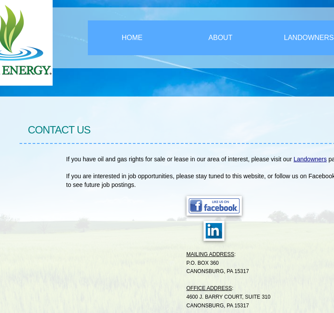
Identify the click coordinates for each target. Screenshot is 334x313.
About (220, 37)
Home (132, 37)
